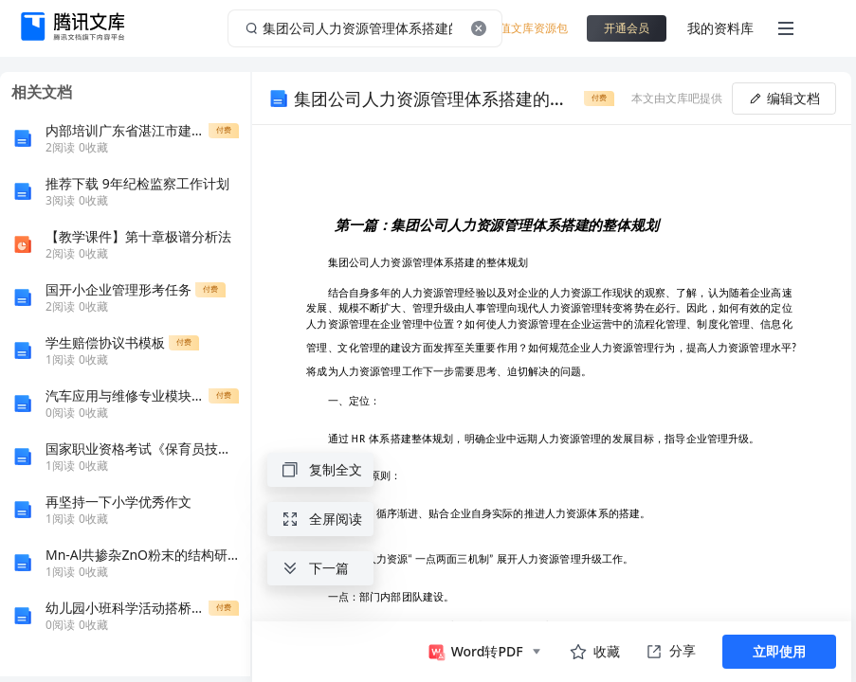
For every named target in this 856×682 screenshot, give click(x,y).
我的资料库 (720, 28)
